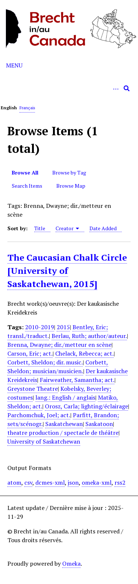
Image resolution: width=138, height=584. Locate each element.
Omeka (71, 563)
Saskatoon (99, 424)
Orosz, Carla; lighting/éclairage (86, 406)
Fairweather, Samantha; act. (77, 380)
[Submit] (126, 88)
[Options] (115, 88)
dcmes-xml (50, 482)
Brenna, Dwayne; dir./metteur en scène (59, 345)
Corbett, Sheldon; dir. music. (45, 362)
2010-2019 (39, 327)
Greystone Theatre (32, 389)
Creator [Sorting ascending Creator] (67, 228)
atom (14, 482)
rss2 (119, 482)
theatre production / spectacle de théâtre (62, 433)
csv (28, 482)
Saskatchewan (64, 424)
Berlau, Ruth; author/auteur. (89, 336)
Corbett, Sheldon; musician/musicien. (57, 366)
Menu (14, 65)
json (73, 482)
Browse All (25, 172)
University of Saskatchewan (43, 441)
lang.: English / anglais (65, 397)
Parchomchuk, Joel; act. (38, 415)
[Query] (69, 88)
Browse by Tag (69, 172)
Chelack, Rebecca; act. (84, 353)
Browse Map (70, 185)
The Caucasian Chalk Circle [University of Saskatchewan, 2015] (67, 270)
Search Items (27, 185)
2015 (63, 327)
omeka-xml (97, 482)
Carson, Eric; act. (30, 353)
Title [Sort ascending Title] (39, 228)
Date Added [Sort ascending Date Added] (103, 228)
